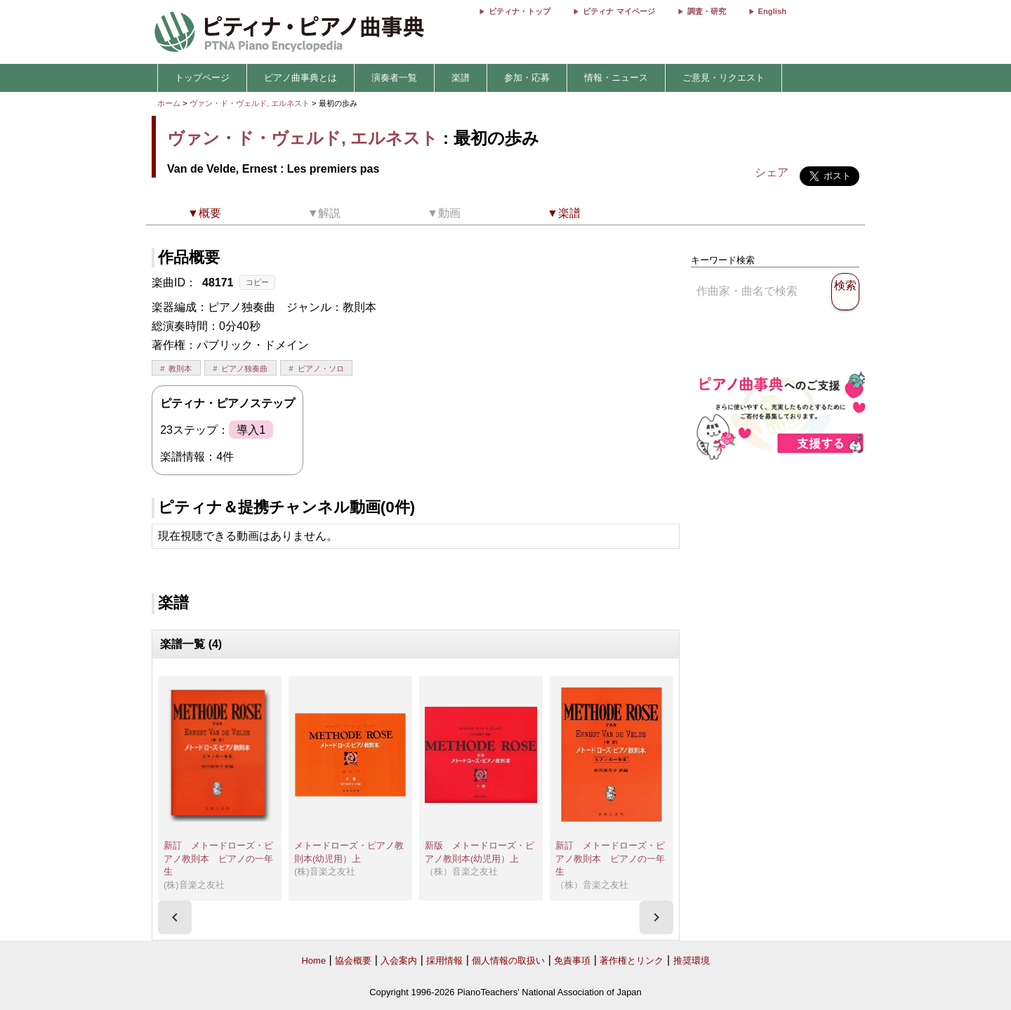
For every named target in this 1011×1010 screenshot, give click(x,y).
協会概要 (353, 960)
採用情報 (444, 960)
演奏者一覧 (394, 77)
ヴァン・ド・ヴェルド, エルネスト (250, 103)
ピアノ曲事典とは (300, 77)
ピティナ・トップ (519, 11)
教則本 (180, 368)
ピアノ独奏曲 (244, 368)
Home (313, 960)
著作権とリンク (631, 960)
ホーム (168, 103)
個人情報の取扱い (508, 960)
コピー (257, 282)
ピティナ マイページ (618, 11)
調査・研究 (706, 11)
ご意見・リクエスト (723, 77)
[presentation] (175, 917)
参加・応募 (527, 77)
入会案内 (399, 960)
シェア (771, 172)
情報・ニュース (616, 77)
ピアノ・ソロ (321, 368)
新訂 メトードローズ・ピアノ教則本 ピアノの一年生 (218, 858)
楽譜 (460, 77)
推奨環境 (691, 960)
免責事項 (572, 960)
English (772, 11)
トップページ (202, 77)
